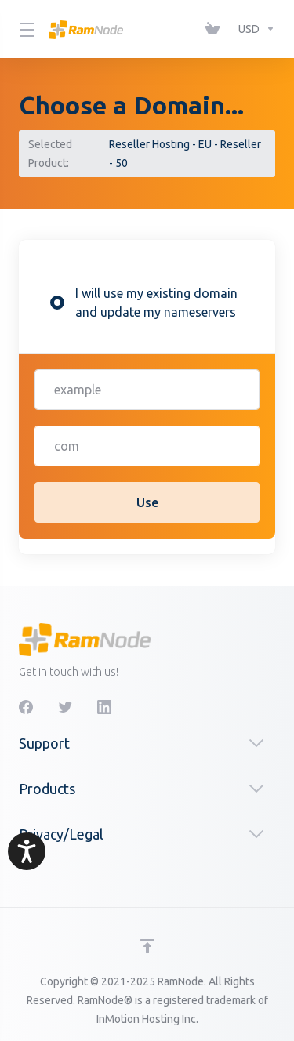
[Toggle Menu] (24, 29)
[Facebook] (25, 707)
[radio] (57, 303)
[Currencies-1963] (253, 29)
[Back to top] (147, 946)
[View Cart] (215, 29)
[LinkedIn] (104, 707)
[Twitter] (65, 707)
